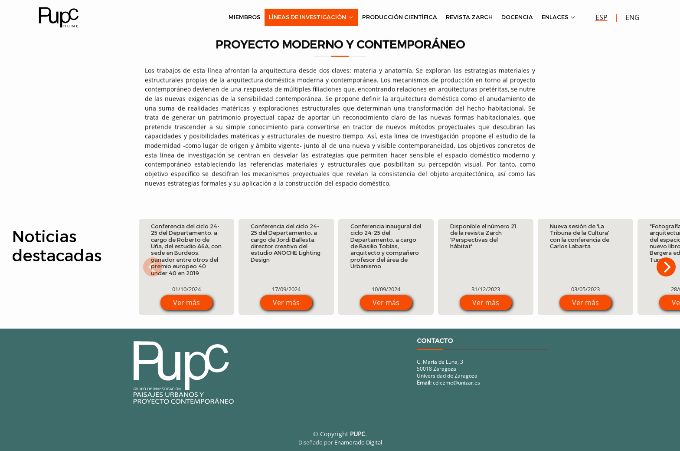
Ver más (186, 302)
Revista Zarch (469, 16)
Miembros (244, 16)
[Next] (666, 267)
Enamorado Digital (358, 442)
